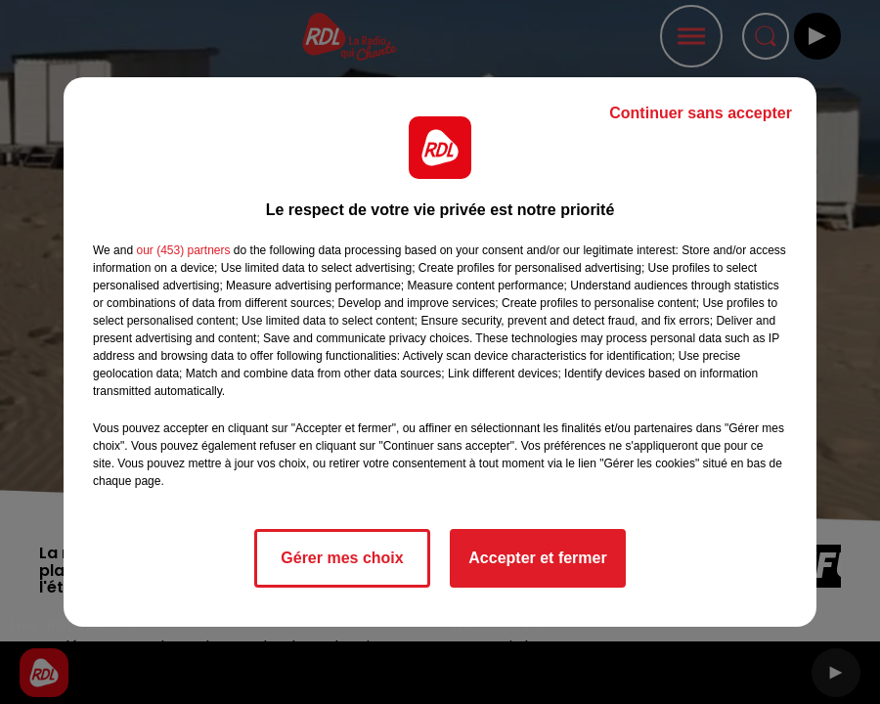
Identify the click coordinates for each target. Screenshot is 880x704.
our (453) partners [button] (183, 250)
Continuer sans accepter (700, 113)
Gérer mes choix (342, 558)
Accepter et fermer (537, 558)
